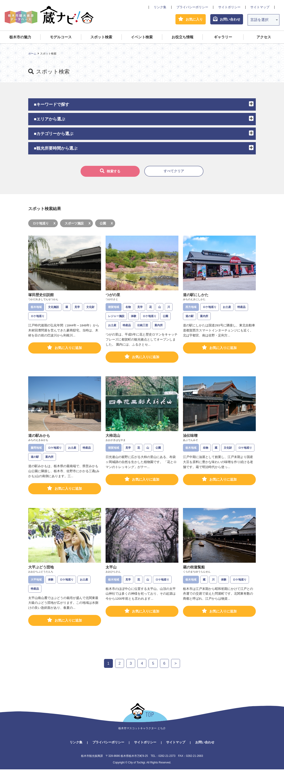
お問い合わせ (204, 745)
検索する (110, 172)
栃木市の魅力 (20, 38)
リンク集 (160, 7)
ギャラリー (223, 38)
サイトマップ (259, 7)
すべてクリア (174, 172)
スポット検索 (101, 38)
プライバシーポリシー (192, 7)
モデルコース (61, 38)
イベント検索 (142, 38)
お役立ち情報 (182, 38)
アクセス (263, 38)
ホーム (32, 54)
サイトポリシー (229, 7)
